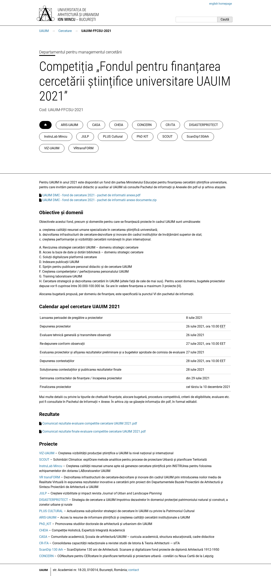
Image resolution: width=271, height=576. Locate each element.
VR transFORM (49, 477)
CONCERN (144, 125)
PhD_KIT (45, 524)
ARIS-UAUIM (69, 125)
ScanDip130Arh (198, 136)
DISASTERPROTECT (203, 125)
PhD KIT (142, 136)
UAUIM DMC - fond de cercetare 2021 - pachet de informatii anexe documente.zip (99, 200)
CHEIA (118, 125)
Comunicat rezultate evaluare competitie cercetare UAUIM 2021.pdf (89, 423)
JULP (85, 136)
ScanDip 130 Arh (51, 549)
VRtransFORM (83, 148)
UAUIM (44, 31)
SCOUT (167, 136)
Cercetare (65, 31)
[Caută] (196, 19)
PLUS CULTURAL (51, 511)
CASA (96, 125)
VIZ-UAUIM (51, 148)
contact (133, 570)
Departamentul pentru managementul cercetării (80, 52)
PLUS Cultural (113, 136)
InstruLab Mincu (55, 136)
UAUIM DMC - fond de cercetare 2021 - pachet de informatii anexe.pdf (91, 195)
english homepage (220, 3)
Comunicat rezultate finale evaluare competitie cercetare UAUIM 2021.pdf (94, 431)
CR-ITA (170, 125)
